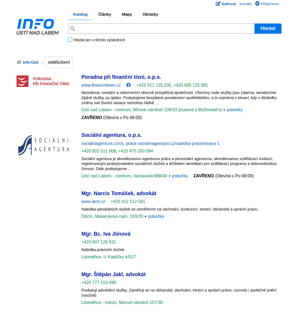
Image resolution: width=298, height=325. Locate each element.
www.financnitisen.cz (101, 85)
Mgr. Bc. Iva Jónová (105, 234)
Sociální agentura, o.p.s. (111, 135)
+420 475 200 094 (135, 151)
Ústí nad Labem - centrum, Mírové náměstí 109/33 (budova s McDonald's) (152, 109)
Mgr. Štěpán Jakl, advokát (113, 274)
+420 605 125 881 (190, 85)
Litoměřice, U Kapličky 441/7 (108, 257)
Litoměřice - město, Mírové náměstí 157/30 (122, 302)
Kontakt (245, 4)
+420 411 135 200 (153, 85)
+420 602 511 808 (98, 151)
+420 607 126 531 (98, 242)
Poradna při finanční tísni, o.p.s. (121, 77)
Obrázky (150, 14)
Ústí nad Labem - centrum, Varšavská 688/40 (124, 176)
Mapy (127, 14)
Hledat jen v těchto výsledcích (99, 40)
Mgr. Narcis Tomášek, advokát (118, 193)
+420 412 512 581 (128, 201)
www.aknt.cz (93, 201)
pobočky (235, 109)
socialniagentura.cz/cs (102, 143)
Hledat (267, 28)
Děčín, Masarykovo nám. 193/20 (112, 216)
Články (104, 14)
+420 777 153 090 (98, 282)
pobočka (156, 216)
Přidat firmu (267, 4)
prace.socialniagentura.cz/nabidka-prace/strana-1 (173, 143)
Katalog (80, 14)
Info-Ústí (30, 62)
